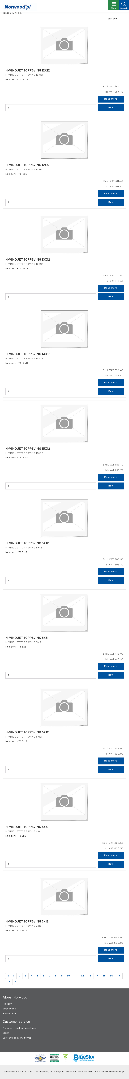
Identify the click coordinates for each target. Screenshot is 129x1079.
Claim (6, 1033)
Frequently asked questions (20, 1028)
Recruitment (10, 1013)
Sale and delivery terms (17, 1037)
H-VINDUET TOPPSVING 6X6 (26, 827)
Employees (9, 1008)
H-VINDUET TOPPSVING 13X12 (27, 259)
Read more (110, 99)
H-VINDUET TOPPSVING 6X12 (27, 732)
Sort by (112, 18)
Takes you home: (12, 13)
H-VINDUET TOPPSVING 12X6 (27, 165)
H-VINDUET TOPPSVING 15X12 (27, 449)
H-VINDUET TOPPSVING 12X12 (27, 70)
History (7, 1003)
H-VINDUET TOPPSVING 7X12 (27, 921)
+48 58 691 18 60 (89, 1071)
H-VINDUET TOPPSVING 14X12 (27, 354)
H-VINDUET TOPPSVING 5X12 (27, 543)
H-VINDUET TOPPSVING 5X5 (26, 638)
